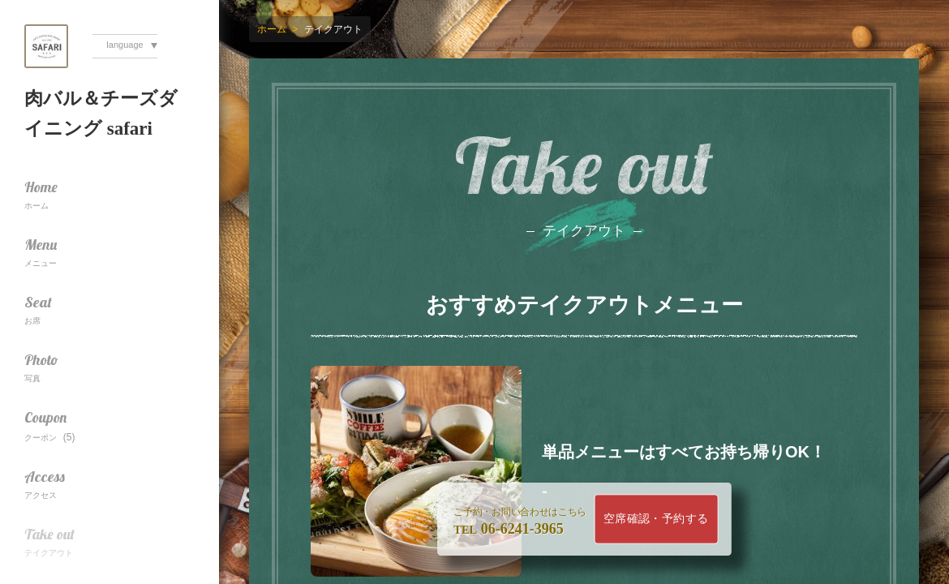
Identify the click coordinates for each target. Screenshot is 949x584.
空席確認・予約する (656, 519)
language (124, 44)
